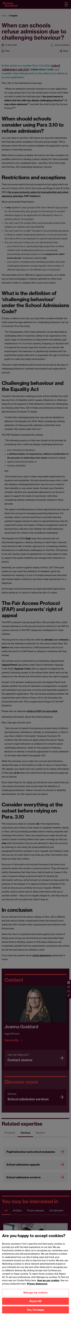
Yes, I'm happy (35, 1314)
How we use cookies (48, 1284)
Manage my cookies (35, 1296)
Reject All (36, 1305)
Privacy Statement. (37, 1287)
